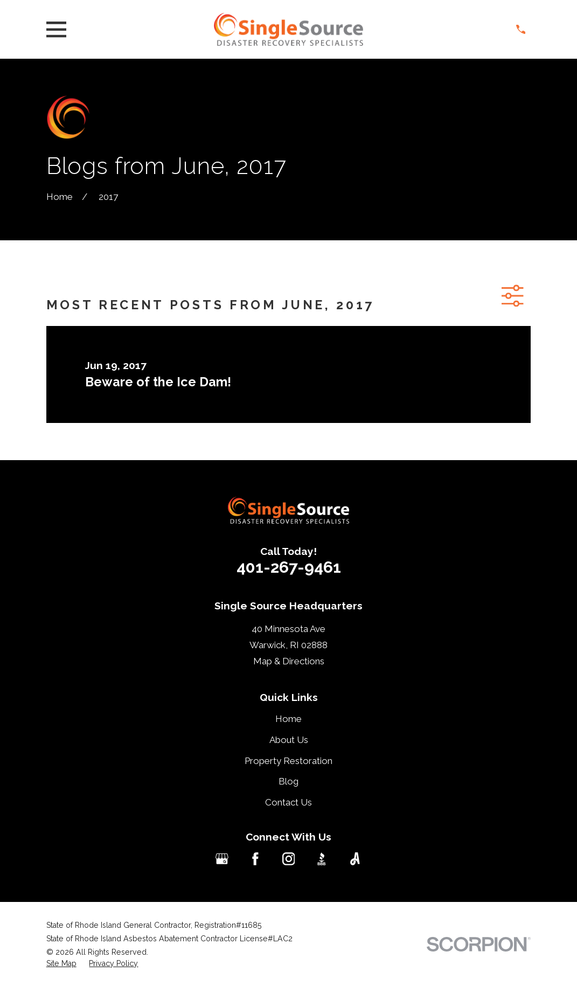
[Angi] (355, 858)
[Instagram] (288, 858)
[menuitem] (61, 964)
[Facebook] (255, 858)
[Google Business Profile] (221, 858)
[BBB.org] (321, 858)
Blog (288, 781)
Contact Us (288, 802)
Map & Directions (288, 661)
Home (288, 718)
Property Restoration (288, 760)
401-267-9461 (289, 567)
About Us (288, 739)
